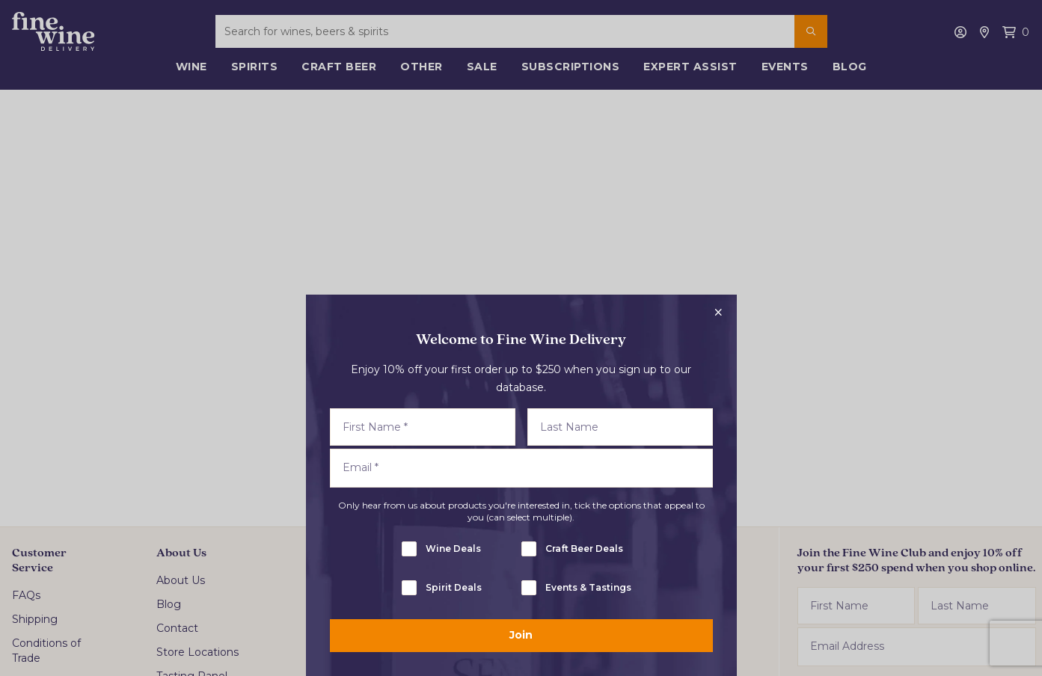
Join (521, 635)
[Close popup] (719, 313)
